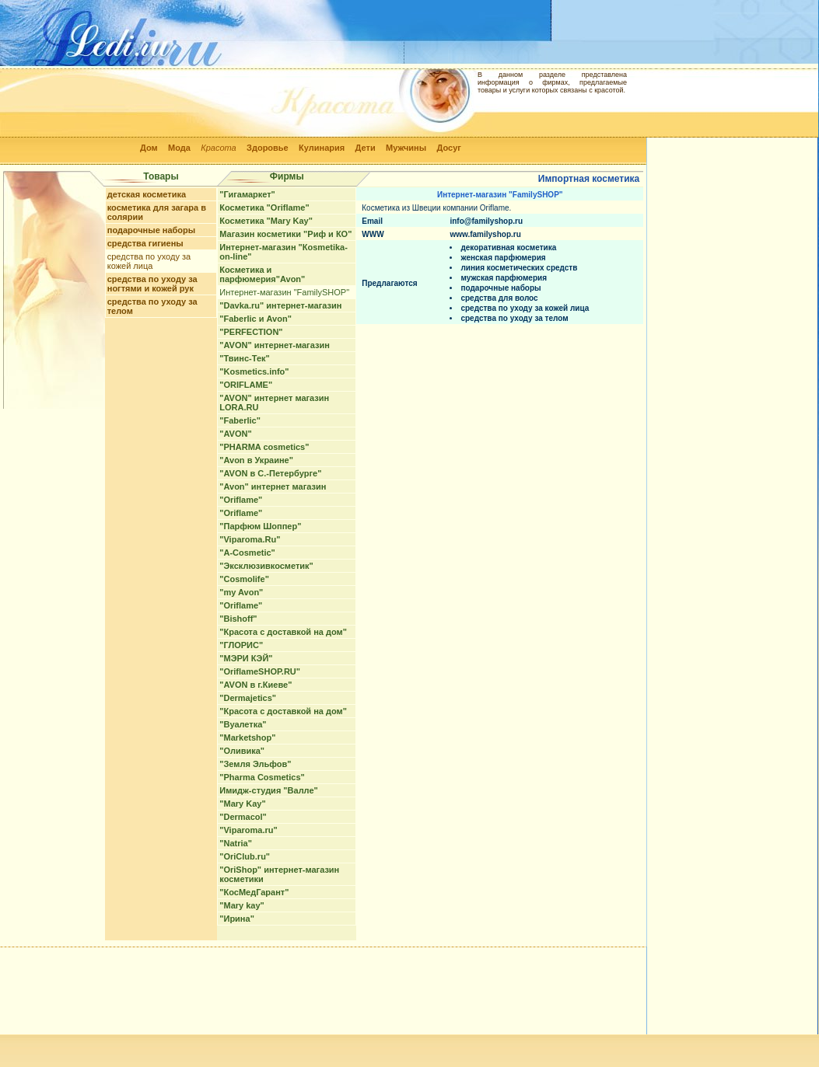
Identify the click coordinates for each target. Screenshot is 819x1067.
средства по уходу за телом (514, 318)
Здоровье (268, 147)
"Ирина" (236, 918)
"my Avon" (241, 592)
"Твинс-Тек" (244, 358)
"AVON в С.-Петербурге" (270, 473)
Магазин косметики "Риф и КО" (285, 234)
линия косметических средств (518, 267)
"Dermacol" (243, 816)
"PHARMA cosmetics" (264, 447)
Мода (179, 147)
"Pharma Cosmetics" (261, 777)
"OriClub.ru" (244, 856)
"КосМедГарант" (254, 892)
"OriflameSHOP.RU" (259, 671)
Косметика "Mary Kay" (266, 220)
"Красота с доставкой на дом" (283, 631)
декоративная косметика (508, 247)
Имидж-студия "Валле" (268, 790)
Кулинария (322, 147)
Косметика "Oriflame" (264, 207)
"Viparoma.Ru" (249, 539)
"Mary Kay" (242, 803)
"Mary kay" (241, 905)
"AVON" (235, 433)
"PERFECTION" (250, 331)
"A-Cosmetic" (247, 552)
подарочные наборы (151, 230)
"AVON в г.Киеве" (255, 684)
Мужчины (406, 147)
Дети (365, 147)
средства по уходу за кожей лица (149, 261)
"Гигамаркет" (247, 194)
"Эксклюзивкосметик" (266, 565)
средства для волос (498, 298)
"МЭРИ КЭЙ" (245, 658)
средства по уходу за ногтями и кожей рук (152, 283)
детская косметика (146, 194)
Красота (218, 147)
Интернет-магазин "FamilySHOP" (284, 292)
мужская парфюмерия (503, 278)
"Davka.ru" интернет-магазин (280, 305)
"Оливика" (241, 750)
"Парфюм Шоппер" (260, 526)
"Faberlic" (240, 420)
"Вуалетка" (242, 724)
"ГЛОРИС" (241, 645)
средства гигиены (145, 243)
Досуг (448, 147)
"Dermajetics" (247, 698)
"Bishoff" (238, 618)
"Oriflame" (240, 499)
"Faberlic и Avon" (255, 318)
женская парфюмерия (502, 257)
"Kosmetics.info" (254, 371)
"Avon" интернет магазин (272, 486)
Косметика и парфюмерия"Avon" (262, 274)
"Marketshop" (247, 737)
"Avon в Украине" (256, 460)
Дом (149, 147)
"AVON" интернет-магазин (274, 345)
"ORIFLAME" (245, 384)
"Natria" (235, 843)
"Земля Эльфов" (255, 764)
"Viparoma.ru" (248, 830)
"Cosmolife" (244, 579)
